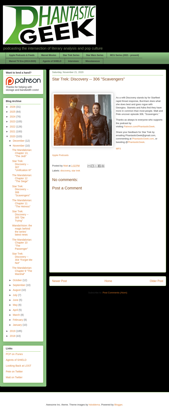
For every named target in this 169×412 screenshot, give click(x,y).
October (18, 280)
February (18, 319)
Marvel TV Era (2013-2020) (22, 61)
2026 (13, 106)
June (16, 300)
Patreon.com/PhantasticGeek (139, 126)
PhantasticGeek (136, 142)
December (19, 140)
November (19, 145)
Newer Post (59, 281)
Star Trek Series (71, 55)
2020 (13, 136)
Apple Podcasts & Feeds (22, 55)
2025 (13, 111)
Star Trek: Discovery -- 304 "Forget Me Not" (22, 258)
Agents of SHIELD (52, 61)
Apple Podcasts (60, 155)
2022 (13, 126)
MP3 (118, 148)
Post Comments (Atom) (115, 292)
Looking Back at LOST (18, 365)
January (18, 324)
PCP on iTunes (14, 354)
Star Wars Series (94, 55)
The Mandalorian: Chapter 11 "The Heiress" (22, 203)
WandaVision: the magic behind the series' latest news (22, 230)
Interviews (73, 61)
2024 (13, 116)
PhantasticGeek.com (143, 138)
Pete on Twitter (14, 371)
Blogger (118, 404)
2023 (13, 121)
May (15, 304)
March (17, 314)
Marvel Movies (48, 55)
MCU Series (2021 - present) (124, 55)
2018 (13, 335)
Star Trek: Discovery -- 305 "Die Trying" (20, 216)
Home (108, 281)
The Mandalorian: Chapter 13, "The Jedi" (22, 153)
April (16, 310)
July (15, 295)
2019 (13, 331)
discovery (65, 170)
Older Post (156, 281)
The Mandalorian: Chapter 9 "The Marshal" (22, 270)
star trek (76, 170)
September (19, 285)
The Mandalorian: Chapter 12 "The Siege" (22, 178)
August (17, 290)
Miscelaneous (92, 61)
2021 (13, 131)
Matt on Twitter (14, 377)
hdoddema (94, 404)
